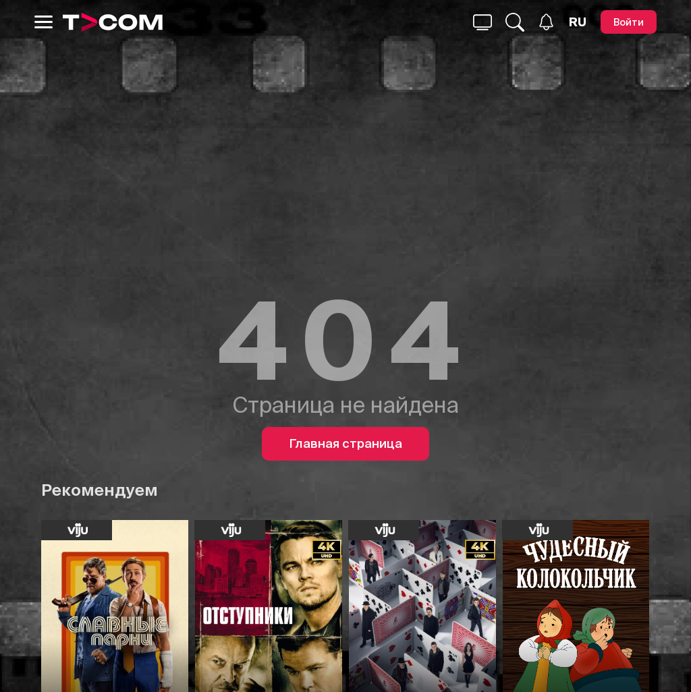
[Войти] (629, 22)
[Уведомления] (546, 21)
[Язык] (577, 22)
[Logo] (113, 22)
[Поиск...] (482, 22)
